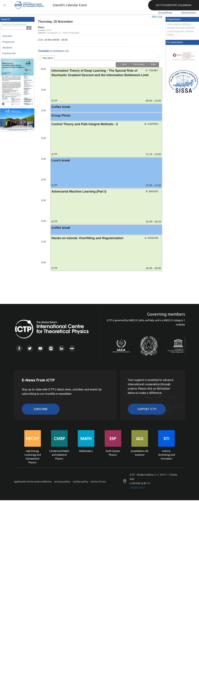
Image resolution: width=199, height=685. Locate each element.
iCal (160, 17)
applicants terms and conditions (33, 481)
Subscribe (41, 409)
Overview (7, 36)
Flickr (72, 348)
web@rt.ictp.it (137, 487)
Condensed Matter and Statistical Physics (59, 454)
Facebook (19, 348)
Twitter (30, 348)
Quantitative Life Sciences (139, 453)
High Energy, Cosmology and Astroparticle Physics (32, 454)
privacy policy (62, 481)
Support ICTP (146, 409)
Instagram (51, 348)
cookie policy (80, 481)
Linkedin (61, 348)
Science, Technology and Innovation (166, 454)
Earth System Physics (113, 453)
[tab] (48, 57)
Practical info (9, 53)
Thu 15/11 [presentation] (47, 58)
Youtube (40, 348)
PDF (154, 17)
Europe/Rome (165, 12)
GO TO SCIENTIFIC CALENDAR (173, 5)
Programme (8, 42)
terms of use (98, 481)
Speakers (7, 47)
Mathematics (86, 451)
